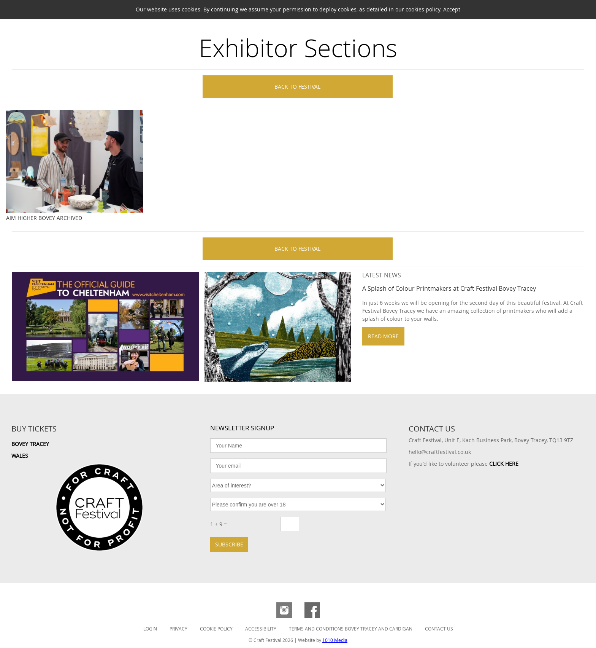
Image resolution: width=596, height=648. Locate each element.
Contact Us (439, 629)
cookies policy (423, 9)
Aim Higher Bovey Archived (44, 217)
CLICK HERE (503, 463)
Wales (19, 455)
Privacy (178, 629)
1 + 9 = (218, 524)
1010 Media (334, 640)
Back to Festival (297, 86)
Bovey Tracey (30, 443)
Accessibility (260, 629)
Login (150, 629)
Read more (383, 336)
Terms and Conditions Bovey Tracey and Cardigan (350, 629)
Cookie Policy (216, 629)
